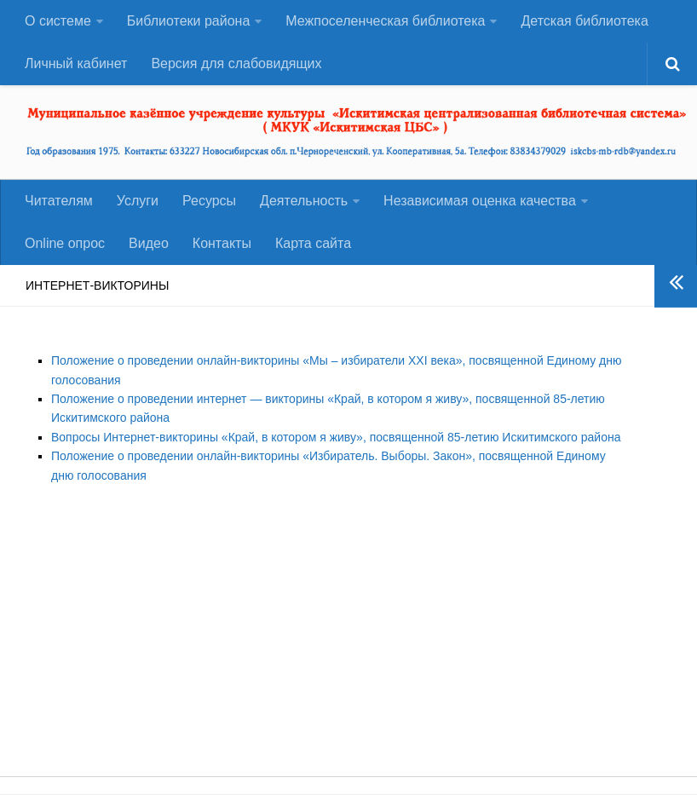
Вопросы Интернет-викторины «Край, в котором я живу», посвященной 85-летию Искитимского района (335, 437)
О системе (58, 21)
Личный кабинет (76, 63)
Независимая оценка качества (479, 200)
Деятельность (304, 200)
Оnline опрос (65, 243)
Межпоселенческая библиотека (385, 21)
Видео (149, 243)
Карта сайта (313, 243)
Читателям (59, 200)
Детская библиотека (584, 21)
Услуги (137, 200)
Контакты (222, 243)
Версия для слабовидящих (236, 63)
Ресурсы (209, 200)
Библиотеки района (189, 21)
